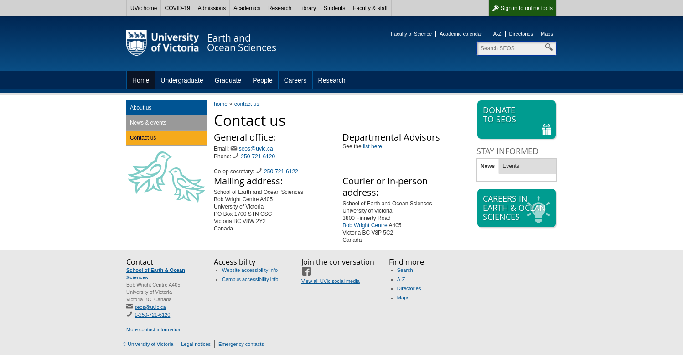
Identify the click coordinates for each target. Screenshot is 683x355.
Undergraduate (181, 80)
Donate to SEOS (517, 119)
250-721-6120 (258, 156)
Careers (295, 80)
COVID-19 (177, 8)
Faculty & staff (370, 8)
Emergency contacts (241, 344)
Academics (246, 8)
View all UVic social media (330, 281)
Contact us (143, 138)
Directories (521, 34)
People (263, 80)
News (488, 166)
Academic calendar (461, 34)
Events (510, 166)
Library (307, 8)
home (221, 104)
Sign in (527, 8)
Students (334, 8)
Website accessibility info (250, 270)
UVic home (143, 8)
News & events (148, 123)
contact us (246, 104)
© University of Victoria (148, 344)
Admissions (212, 8)
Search (405, 270)
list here (372, 146)
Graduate (228, 80)
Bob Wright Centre (365, 225)
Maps (547, 34)
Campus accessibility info (250, 279)
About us (140, 107)
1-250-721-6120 (152, 315)
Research (279, 8)
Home (140, 80)
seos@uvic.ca (256, 149)
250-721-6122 (281, 171)
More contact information (153, 329)
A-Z (497, 34)
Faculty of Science (411, 34)
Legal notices (196, 344)
